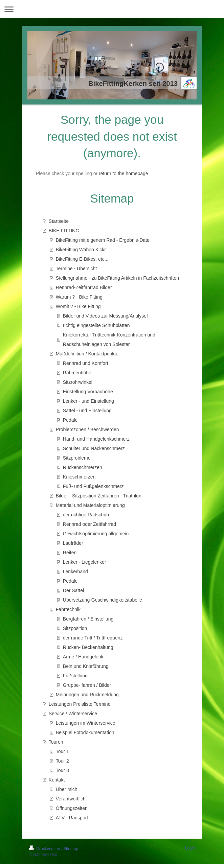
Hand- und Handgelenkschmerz (96, 439)
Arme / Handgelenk (83, 656)
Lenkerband (75, 571)
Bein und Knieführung (86, 666)
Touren (56, 742)
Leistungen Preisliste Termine (80, 704)
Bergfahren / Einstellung (88, 619)
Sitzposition (75, 628)
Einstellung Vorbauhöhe (88, 391)
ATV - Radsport (72, 817)
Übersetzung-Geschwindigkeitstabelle (102, 600)
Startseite (59, 221)
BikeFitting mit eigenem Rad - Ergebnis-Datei (103, 240)
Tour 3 (62, 770)
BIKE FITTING (64, 230)
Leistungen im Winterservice (85, 723)
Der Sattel (73, 590)
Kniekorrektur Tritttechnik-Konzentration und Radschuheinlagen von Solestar (109, 339)
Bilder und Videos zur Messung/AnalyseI (105, 316)
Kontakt (57, 780)
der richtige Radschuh (86, 514)
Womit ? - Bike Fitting (78, 306)
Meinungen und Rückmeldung (87, 694)
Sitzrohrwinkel (77, 382)
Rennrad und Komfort (85, 363)
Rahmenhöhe (77, 372)
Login (190, 848)
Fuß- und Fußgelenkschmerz (93, 486)
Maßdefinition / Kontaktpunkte (87, 353)
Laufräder (73, 543)
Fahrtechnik (68, 609)
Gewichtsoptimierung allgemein (96, 533)
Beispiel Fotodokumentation (85, 732)
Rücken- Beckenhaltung (88, 647)
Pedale (70, 420)
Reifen (69, 552)
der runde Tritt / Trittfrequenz (93, 637)
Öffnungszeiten (72, 808)
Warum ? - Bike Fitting (79, 297)
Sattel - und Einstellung (87, 410)
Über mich (66, 789)
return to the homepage (123, 173)
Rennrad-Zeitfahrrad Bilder (84, 287)
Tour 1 (62, 751)
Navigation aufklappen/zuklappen (112, 9)
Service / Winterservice (73, 713)
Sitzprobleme (77, 458)
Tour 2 (62, 761)
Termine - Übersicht (76, 268)
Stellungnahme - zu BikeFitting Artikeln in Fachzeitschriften (117, 278)
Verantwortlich (71, 798)
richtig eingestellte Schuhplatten (96, 325)
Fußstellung (75, 675)
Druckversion (45, 848)
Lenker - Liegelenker (84, 562)
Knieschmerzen (79, 477)
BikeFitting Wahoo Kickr (81, 249)
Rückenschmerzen (82, 467)
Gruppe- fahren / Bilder (87, 685)
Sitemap (70, 848)
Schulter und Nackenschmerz (94, 448)
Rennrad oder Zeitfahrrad (89, 524)
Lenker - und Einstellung (88, 401)
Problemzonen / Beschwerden (87, 429)
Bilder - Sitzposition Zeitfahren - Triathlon (98, 495)
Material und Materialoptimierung (90, 505)
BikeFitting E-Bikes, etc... (82, 259)
